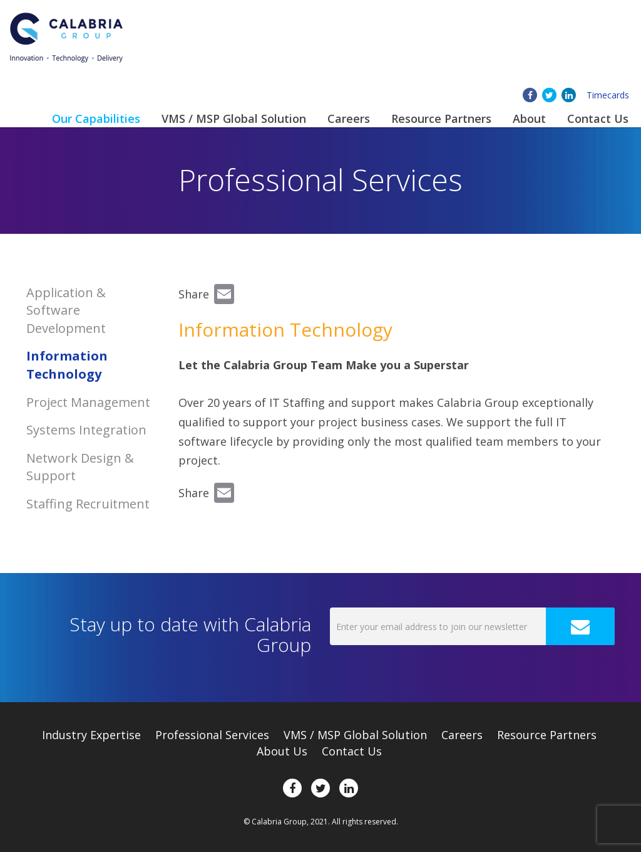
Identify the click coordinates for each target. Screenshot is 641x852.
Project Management (88, 402)
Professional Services (212, 734)
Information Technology (67, 364)
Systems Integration (86, 429)
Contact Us (597, 118)
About (529, 118)
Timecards (608, 95)
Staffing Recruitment (88, 503)
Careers (348, 118)
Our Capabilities (96, 118)
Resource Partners (441, 118)
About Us (282, 751)
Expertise (91, 734)
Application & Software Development (66, 310)
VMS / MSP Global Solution (234, 118)
